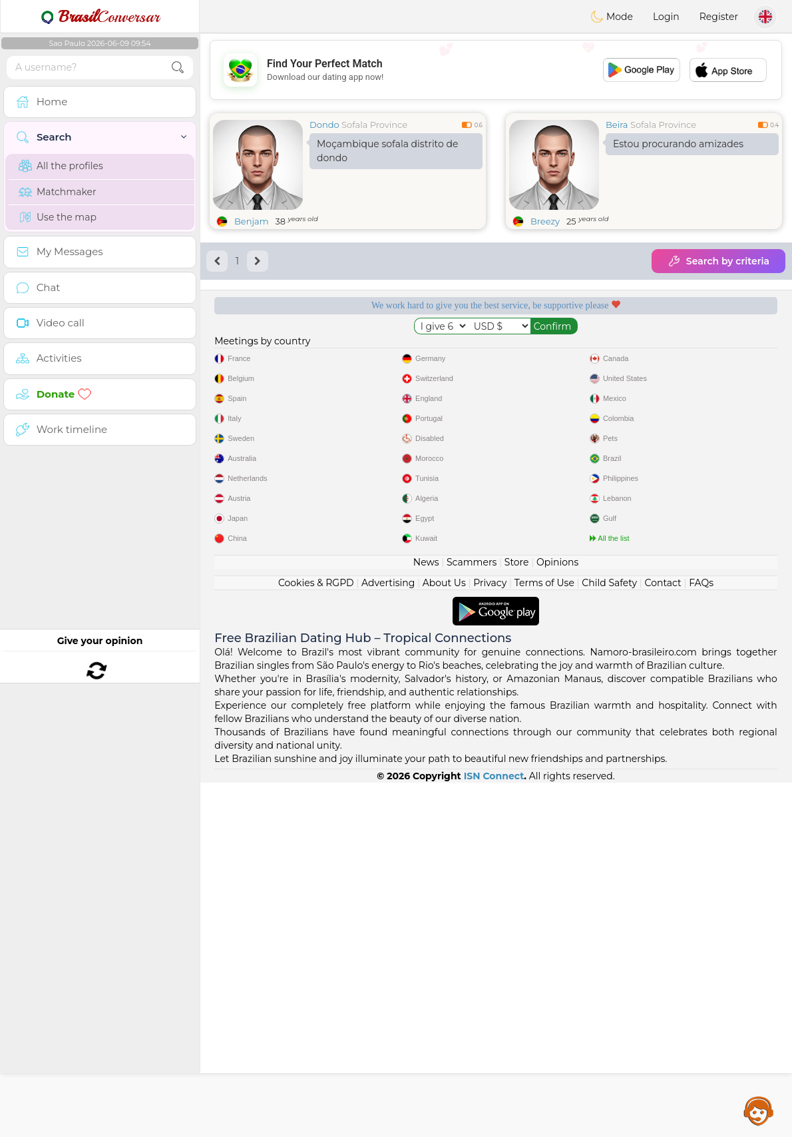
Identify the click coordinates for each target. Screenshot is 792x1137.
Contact (663, 937)
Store (516, 917)
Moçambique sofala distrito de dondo (387, 151)
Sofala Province (374, 124)
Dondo (324, 124)
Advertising (388, 937)
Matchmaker (58, 191)
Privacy (489, 937)
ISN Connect (494, 1130)
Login (666, 17)
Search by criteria (718, 261)
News (426, 917)
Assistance (758, 1110)
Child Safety (609, 937)
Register (718, 17)
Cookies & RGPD (316, 937)
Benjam (251, 221)
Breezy (545, 221)
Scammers (471, 917)
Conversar (100, 17)
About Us (444, 937)
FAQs (701, 937)
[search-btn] (177, 67)
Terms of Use (544, 937)
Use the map (58, 217)
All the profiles (61, 166)
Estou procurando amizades (678, 144)
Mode (611, 16)
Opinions (557, 917)
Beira (617, 124)
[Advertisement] (496, 70)
